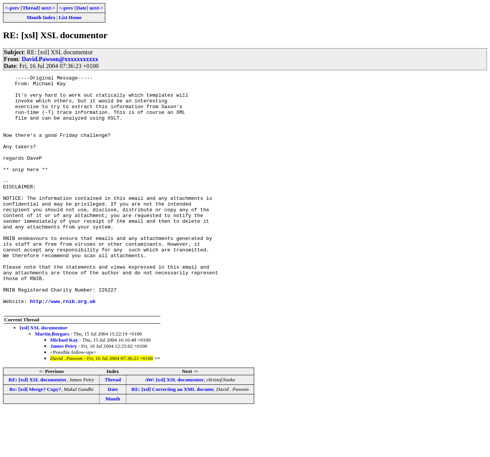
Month (112, 446)
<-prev (12, 8)
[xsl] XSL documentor (43, 375)
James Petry (63, 393)
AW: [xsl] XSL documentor (174, 426)
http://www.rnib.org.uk (63, 347)
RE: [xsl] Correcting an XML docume (172, 436)
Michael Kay (64, 387)
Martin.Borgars (52, 381)
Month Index (41, 17)
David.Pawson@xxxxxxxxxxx (59, 59)
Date (81, 8)
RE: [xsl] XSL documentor (37, 426)
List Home (70, 17)
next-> (48, 8)
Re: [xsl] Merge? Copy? (35, 436)
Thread (30, 8)
